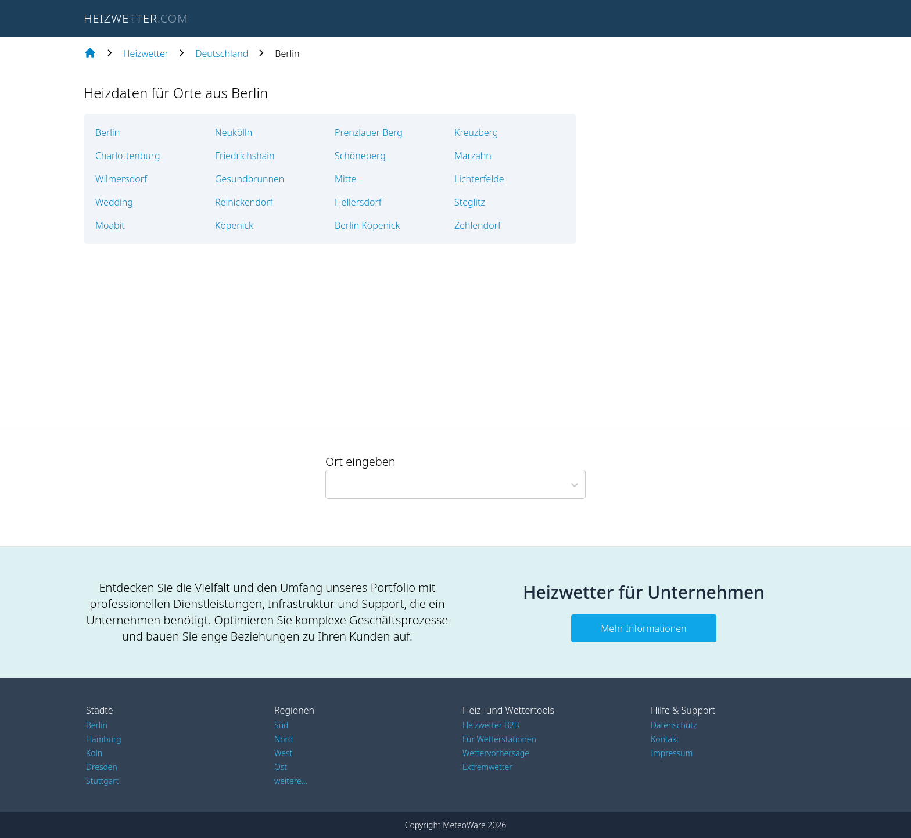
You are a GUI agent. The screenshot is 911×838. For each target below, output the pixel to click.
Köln (94, 752)
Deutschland (221, 53)
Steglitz (469, 202)
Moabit (110, 225)
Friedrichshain (244, 155)
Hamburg (103, 739)
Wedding (114, 202)
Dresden (101, 766)
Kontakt (665, 739)
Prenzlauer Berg (369, 132)
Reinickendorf (244, 202)
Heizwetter (145, 53)
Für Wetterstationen (499, 739)
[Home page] (90, 53)
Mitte (345, 178)
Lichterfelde (479, 178)
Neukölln (233, 132)
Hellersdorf (358, 202)
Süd (281, 725)
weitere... (290, 780)
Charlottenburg (127, 155)
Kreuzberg (476, 132)
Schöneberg (360, 155)
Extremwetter (487, 766)
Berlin (107, 132)
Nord (283, 739)
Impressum (672, 752)
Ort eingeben (360, 461)
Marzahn (473, 155)
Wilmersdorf (121, 178)
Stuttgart (102, 780)
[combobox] (330, 484)
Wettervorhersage (495, 752)
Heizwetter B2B (490, 725)
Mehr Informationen (643, 628)
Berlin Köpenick (367, 225)
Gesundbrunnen (249, 178)
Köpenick (234, 225)
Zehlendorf (477, 225)
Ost (280, 766)
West (283, 752)
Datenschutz (674, 725)
